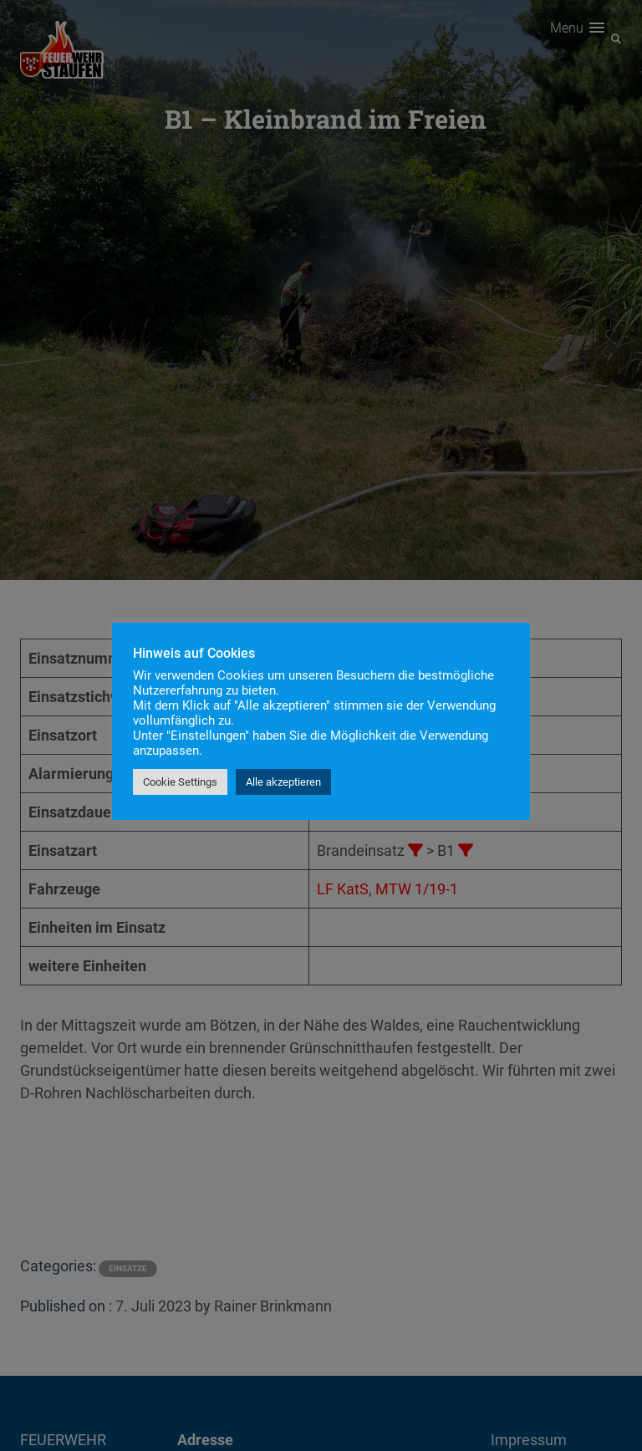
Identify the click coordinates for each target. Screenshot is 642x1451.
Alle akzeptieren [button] (283, 782)
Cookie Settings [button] (180, 782)
